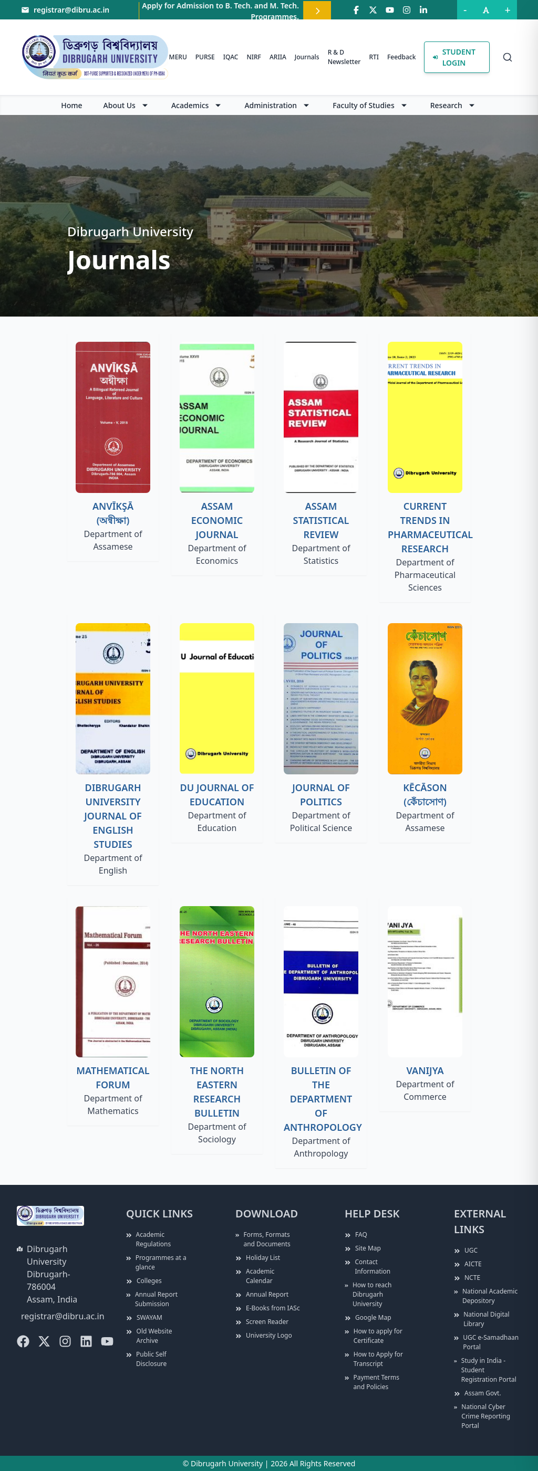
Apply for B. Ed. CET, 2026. (181, 12)
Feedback (401, 56)
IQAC (231, 56)
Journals (307, 56)
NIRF (253, 56)
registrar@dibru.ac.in (63, 1316)
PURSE (205, 56)
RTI (374, 56)
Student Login (454, 57)
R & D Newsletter (344, 57)
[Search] (507, 57)
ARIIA (278, 56)
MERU (178, 56)
